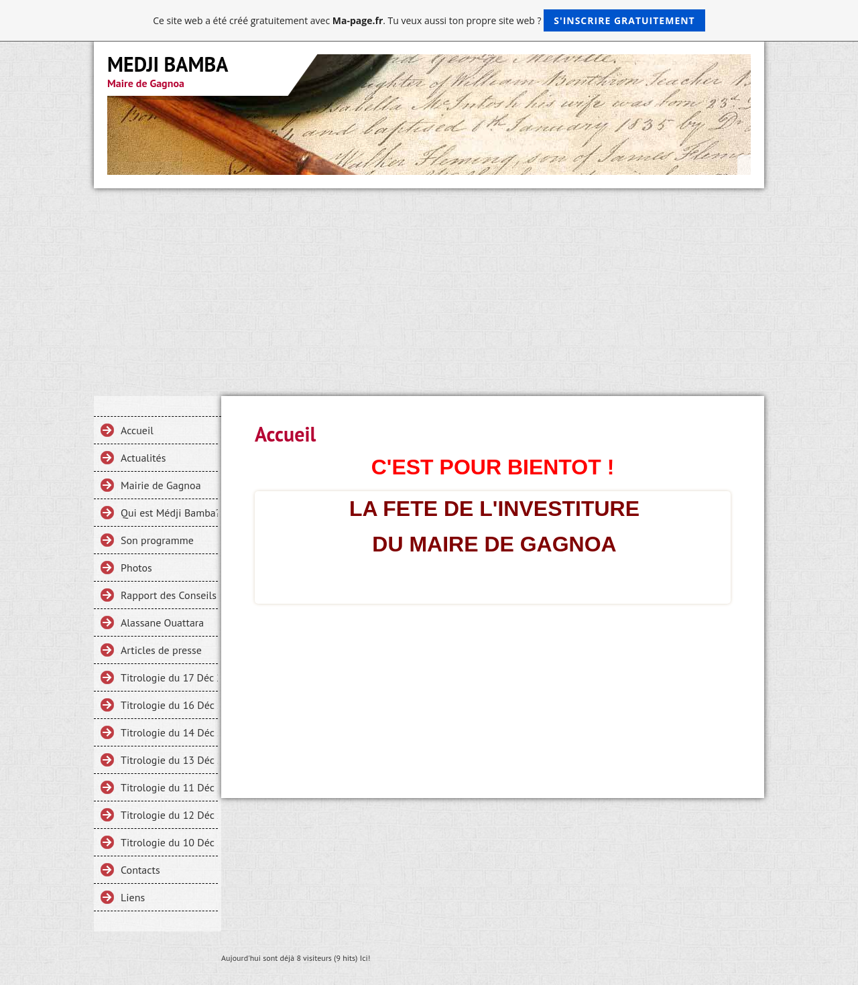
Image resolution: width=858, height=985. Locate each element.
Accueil (137, 430)
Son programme (157, 540)
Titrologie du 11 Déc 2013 (169, 787)
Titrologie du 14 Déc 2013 (169, 732)
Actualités (143, 457)
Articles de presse (161, 650)
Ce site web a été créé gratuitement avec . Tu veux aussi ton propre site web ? (428, 20)
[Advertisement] (429, 289)
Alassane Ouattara (162, 622)
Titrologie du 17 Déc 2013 (169, 677)
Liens (133, 897)
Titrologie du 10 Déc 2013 (169, 842)
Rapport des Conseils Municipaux (169, 595)
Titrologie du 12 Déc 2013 (169, 815)
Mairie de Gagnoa (161, 485)
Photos (136, 567)
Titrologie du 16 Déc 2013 (169, 705)
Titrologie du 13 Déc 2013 (169, 760)
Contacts (140, 869)
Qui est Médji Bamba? (169, 512)
